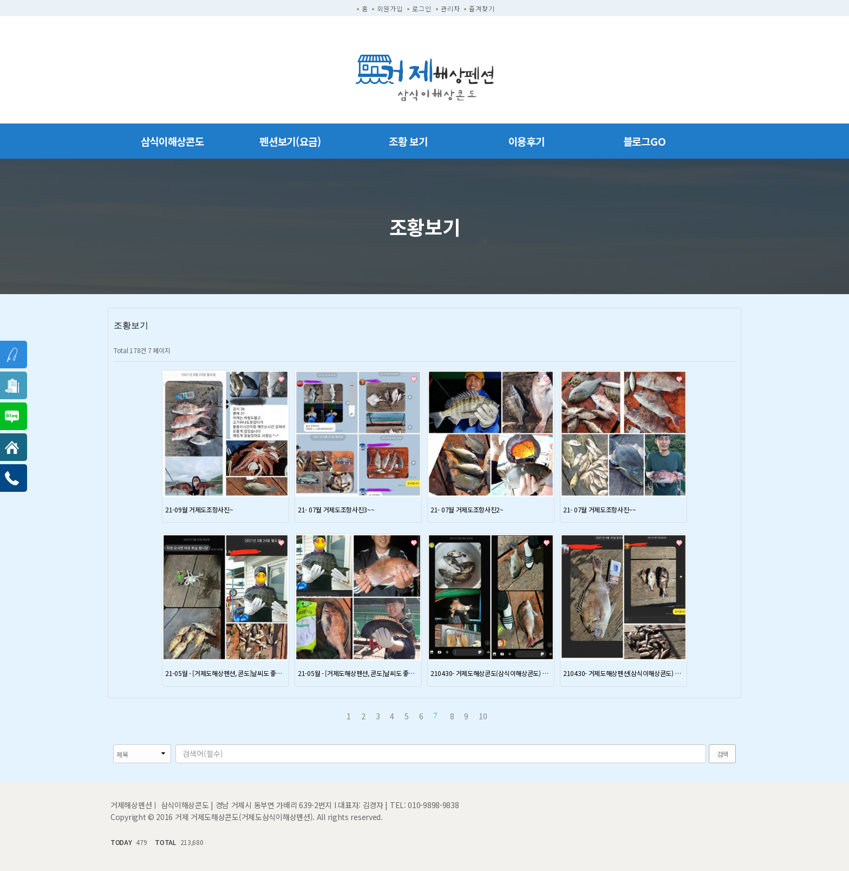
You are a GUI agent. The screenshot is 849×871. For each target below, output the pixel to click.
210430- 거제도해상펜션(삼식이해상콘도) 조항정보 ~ (623, 673)
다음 (500, 716)
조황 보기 (408, 141)
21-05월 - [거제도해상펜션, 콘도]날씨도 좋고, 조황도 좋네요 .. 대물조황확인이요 (225, 673)
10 (480, 715)
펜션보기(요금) (290, 141)
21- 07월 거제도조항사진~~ (599, 509)
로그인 (422, 8)
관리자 (450, 8)
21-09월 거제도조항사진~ (199, 509)
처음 (334, 716)
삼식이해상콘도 (172, 141)
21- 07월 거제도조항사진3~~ (336, 509)
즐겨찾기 (482, 8)
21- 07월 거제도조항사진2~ (467, 509)
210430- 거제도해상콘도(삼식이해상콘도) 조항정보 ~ (490, 673)
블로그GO (644, 141)
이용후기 (526, 141)
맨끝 (514, 716)
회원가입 (390, 8)
